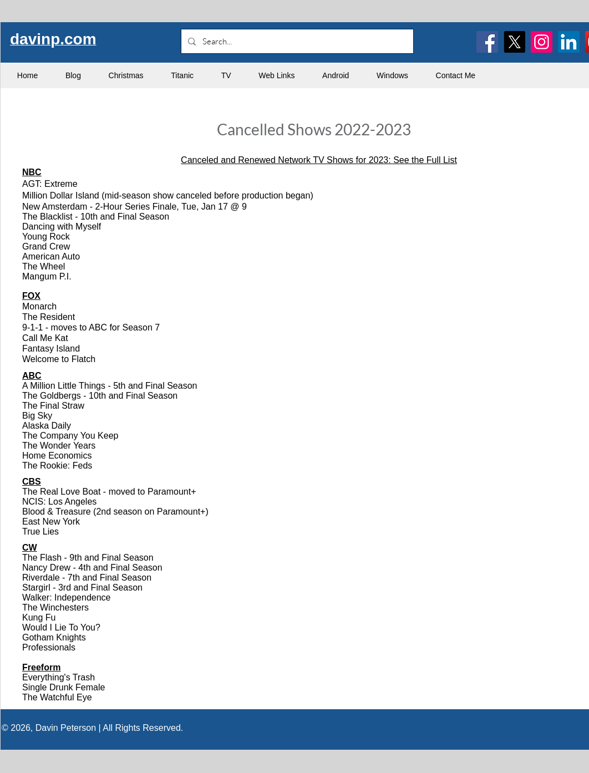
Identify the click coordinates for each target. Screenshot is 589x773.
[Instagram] (541, 42)
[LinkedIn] (569, 42)
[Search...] (296, 41)
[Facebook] (487, 42)
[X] (514, 42)
